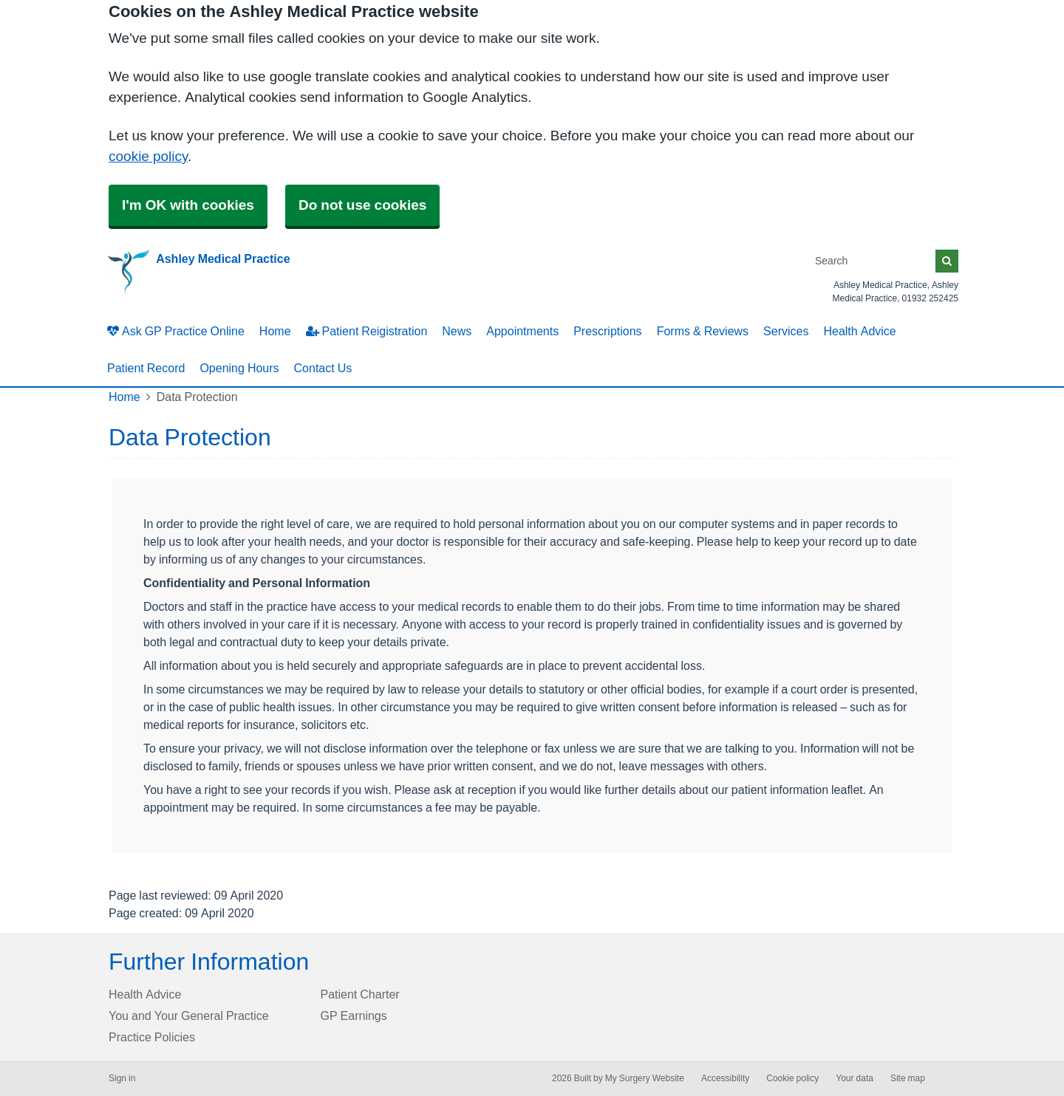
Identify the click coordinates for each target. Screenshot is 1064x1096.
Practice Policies (152, 1037)
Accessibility (725, 1078)
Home (275, 331)
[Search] (872, 261)
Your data (854, 1078)
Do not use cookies (362, 205)
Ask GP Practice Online (176, 331)
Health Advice (859, 331)
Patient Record (146, 368)
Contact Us (323, 368)
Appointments (522, 331)
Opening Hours (239, 368)
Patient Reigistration (367, 331)
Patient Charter (360, 994)
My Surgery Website (644, 1078)
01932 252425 (930, 298)
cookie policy (148, 156)
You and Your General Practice (189, 1015)
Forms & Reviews (702, 331)
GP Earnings (354, 1015)
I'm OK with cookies (188, 205)
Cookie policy (792, 1078)
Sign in (122, 1078)
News (456, 331)
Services (785, 331)
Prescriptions (607, 331)
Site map (907, 1078)
